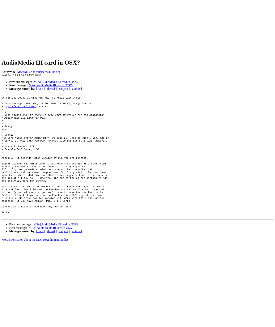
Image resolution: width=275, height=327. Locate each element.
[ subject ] (63, 88)
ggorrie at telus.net (21, 108)
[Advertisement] (137, 28)
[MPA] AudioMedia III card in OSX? (55, 81)
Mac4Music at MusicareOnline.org (38, 72)
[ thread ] (51, 88)
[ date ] (40, 88)
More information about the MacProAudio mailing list (35, 263)
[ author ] (76, 88)
